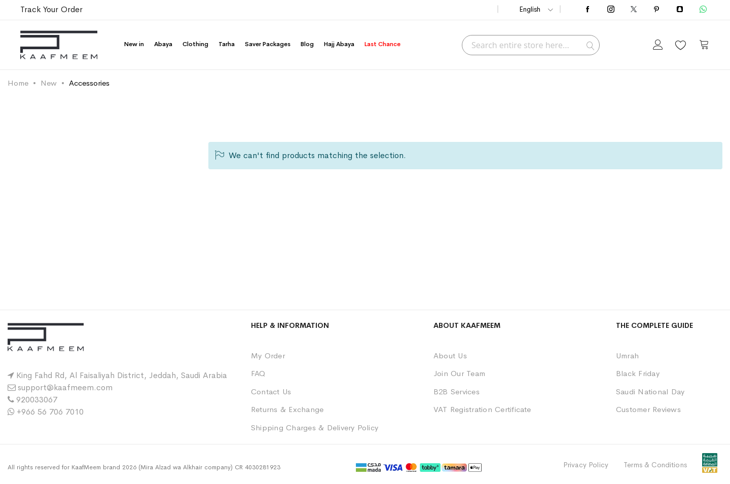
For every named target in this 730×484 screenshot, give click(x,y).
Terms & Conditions (655, 464)
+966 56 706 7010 (50, 411)
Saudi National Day (650, 391)
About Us (450, 355)
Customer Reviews (648, 409)
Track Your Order (51, 9)
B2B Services (456, 391)
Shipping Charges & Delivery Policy (314, 427)
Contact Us (271, 391)
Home (18, 83)
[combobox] (531, 45)
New (49, 83)
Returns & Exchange (287, 409)
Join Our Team (459, 373)
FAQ (258, 373)
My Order (268, 355)
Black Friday (638, 373)
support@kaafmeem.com (65, 387)
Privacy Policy (585, 464)
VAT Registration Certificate (482, 409)
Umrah (627, 355)
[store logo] (58, 44)
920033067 (36, 399)
